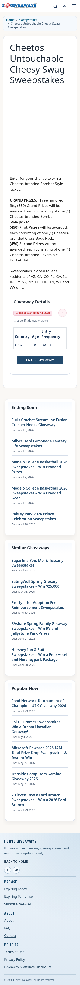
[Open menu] (74, 6)
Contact (10, 935)
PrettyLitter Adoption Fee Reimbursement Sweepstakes (38, 605)
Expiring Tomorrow (18, 896)
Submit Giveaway (17, 904)
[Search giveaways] (55, 6)
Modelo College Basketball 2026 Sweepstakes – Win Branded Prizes (39, 467)
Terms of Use (14, 952)
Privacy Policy (14, 959)
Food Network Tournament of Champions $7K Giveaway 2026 (39, 703)
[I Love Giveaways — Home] (19, 6)
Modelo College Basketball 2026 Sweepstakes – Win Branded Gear (39, 493)
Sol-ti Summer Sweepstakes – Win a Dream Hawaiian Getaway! (37, 727)
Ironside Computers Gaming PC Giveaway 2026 (39, 776)
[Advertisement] (40, 128)
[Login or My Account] (65, 6)
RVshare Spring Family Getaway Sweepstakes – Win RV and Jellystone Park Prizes (39, 628)
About (9, 920)
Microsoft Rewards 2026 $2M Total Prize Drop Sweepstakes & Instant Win (39, 753)
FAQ (7, 928)
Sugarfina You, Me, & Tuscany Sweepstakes (37, 563)
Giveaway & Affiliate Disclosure (28, 967)
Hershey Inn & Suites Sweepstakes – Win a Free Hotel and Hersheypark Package (39, 654)
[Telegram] (16, 870)
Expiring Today (15, 889)
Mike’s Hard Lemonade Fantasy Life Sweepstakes (39, 443)
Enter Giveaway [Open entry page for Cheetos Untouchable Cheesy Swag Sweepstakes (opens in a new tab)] (40, 360)
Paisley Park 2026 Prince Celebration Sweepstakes (34, 516)
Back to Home (16, 861)
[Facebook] (7, 870)
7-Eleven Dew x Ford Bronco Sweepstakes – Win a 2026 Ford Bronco (39, 800)
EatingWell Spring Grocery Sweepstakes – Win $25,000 (35, 584)
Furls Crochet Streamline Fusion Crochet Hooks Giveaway (40, 422)
